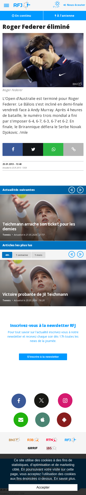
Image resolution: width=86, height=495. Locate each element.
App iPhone (42, 419)
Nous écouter (76, 5)
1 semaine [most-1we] (22, 254)
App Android (64, 419)
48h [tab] (7, 254)
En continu (21, 16)
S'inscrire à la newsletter (43, 356)
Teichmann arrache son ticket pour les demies (38, 226)
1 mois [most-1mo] (38, 254)
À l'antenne (64, 16)
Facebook (18, 401)
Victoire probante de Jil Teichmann (35, 294)
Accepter (43, 487)
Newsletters (21, 419)
